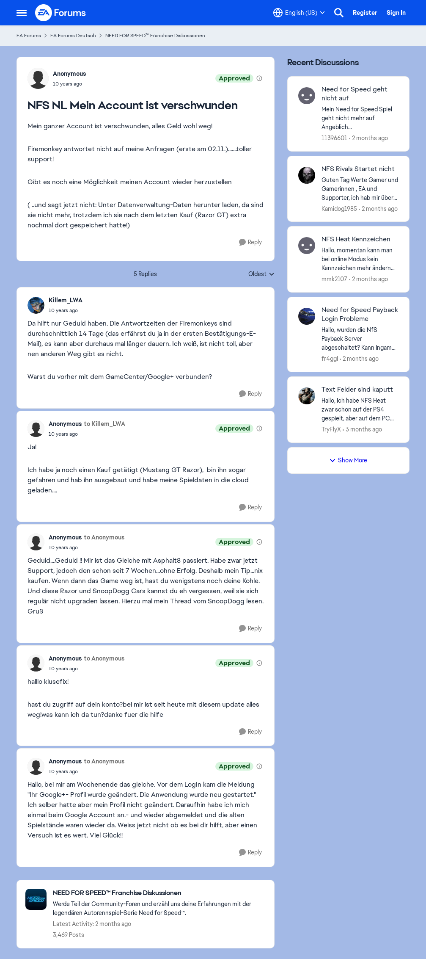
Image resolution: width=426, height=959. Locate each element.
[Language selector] (299, 12)
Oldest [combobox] (261, 274)
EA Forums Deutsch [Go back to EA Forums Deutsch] (73, 35)
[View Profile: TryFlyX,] (306, 395)
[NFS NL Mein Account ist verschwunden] (65, 310)
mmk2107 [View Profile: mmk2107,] (334, 279)
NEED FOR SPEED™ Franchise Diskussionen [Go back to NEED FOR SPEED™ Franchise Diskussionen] (155, 35)
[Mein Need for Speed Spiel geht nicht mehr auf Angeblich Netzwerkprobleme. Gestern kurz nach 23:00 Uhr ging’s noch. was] (360, 118)
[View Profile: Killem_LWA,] (35, 305)
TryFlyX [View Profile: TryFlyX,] (331, 429)
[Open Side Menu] (21, 12)
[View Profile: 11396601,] (306, 95)
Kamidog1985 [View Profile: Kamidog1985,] (339, 208)
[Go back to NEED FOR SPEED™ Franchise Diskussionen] (159, 893)
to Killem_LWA (104, 424)
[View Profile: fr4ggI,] (306, 316)
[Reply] (250, 242)
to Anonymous (104, 537)
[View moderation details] (259, 78)
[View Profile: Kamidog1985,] (306, 175)
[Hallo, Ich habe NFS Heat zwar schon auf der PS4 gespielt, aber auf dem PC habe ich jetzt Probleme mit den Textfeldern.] (360, 409)
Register (365, 13)
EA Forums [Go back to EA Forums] (28, 35)
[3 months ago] (362, 429)
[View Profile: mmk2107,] (306, 245)
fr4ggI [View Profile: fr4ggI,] (330, 358)
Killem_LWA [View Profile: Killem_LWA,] (65, 300)
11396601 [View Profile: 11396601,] (334, 138)
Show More (348, 460)
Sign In (396, 13)
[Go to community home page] (61, 12)
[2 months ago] (368, 138)
